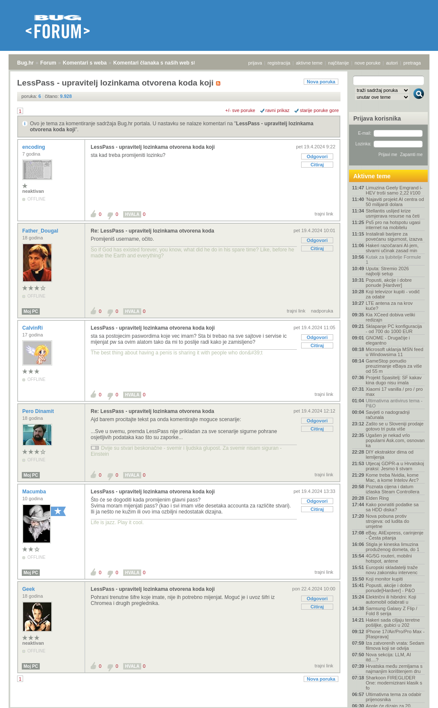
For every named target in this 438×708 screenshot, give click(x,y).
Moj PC (31, 311)
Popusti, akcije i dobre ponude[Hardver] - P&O (390, 588)
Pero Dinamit (38, 411)
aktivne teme (309, 62)
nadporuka (322, 310)
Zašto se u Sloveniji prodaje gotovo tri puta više (394, 426)
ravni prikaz (278, 110)
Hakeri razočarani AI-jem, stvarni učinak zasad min (392, 248)
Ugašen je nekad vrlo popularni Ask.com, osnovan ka (395, 440)
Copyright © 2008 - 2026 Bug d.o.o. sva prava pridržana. (219, 705)
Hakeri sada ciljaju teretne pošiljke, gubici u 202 (393, 622)
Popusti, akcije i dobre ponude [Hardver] (389, 282)
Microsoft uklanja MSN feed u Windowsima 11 (394, 352)
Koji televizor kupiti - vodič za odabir (393, 294)
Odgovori (317, 156)
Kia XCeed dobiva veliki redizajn (390, 317)
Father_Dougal (40, 231)
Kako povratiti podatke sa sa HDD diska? (392, 507)
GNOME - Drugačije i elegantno (388, 340)
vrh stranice (414, 695)
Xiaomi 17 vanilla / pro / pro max (394, 391)
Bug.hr (25, 63)
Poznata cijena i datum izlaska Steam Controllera (392, 489)
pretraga (412, 62)
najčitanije (338, 62)
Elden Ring (377, 498)
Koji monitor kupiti (384, 578)
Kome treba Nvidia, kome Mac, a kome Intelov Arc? (392, 477)
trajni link (324, 213)
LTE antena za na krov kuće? (389, 306)
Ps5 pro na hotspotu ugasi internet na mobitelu (393, 225)
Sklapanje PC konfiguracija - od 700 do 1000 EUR (394, 329)
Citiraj (317, 164)
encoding (34, 147)
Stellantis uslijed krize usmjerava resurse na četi (393, 213)
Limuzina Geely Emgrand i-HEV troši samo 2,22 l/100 (394, 190)
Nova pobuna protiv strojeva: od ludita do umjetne (387, 521)
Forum (48, 63)
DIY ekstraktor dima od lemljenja (390, 454)
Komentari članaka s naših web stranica (161, 63)
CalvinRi (33, 328)
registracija (279, 62)
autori (392, 62)
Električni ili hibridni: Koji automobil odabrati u (391, 599)
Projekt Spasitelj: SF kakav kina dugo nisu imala (394, 380)
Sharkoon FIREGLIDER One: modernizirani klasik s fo (394, 682)
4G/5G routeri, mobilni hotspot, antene (389, 558)
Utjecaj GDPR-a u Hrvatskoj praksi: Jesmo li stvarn (395, 466)
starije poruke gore (319, 110)
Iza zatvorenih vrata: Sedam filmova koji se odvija (395, 645)
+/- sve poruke (240, 110)
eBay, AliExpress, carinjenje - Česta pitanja (394, 535)
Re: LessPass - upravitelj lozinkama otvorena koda (152, 231)
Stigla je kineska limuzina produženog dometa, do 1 (392, 547)
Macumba (34, 492)
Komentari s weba (85, 63)
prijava (255, 62)
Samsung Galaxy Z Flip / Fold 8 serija (391, 611)
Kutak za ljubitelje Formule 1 (393, 259)
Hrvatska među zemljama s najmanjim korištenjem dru (394, 669)
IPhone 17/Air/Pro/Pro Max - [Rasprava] (395, 634)
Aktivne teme (372, 176)
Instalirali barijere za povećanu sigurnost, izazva (394, 236)
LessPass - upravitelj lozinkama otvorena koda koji (153, 147)
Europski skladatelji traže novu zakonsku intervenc (392, 570)
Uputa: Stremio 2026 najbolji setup (387, 271)
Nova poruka (321, 81)
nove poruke (368, 62)
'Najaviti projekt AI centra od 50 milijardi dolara (395, 202)
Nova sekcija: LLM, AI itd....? (388, 657)
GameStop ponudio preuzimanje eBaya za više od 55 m (394, 366)
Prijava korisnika (377, 118)
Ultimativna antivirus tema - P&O (394, 403)
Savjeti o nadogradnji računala (388, 415)
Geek (29, 589)
